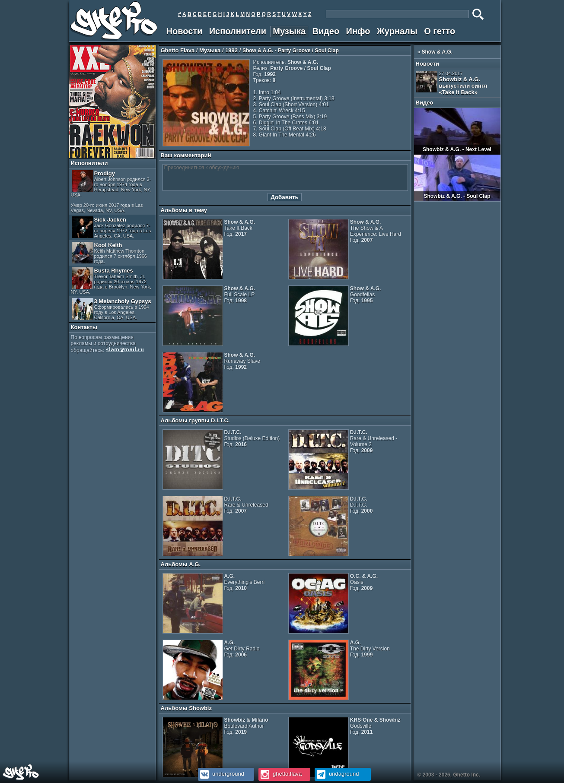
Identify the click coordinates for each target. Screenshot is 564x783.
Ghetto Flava (178, 50)
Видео (325, 31)
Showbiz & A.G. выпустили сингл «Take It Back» (452, 83)
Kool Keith (109, 253)
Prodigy (111, 191)
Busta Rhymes (111, 281)
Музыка (289, 31)
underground (221, 773)
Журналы (397, 31)
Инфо (358, 31)
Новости (184, 31)
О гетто (439, 31)
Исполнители (237, 31)
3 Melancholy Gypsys (111, 309)
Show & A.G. (437, 52)
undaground (337, 773)
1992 (231, 50)
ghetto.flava (280, 773)
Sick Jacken (111, 227)
